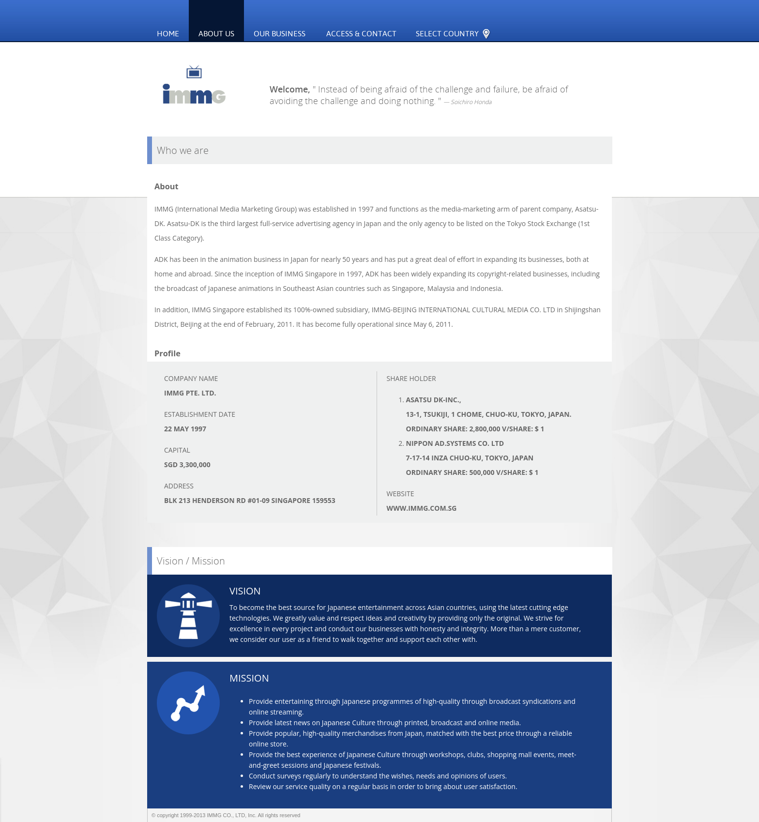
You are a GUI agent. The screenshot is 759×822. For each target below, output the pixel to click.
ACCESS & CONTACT (361, 33)
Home (168, 33)
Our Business (283, 22)
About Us (216, 33)
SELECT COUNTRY (457, 22)
